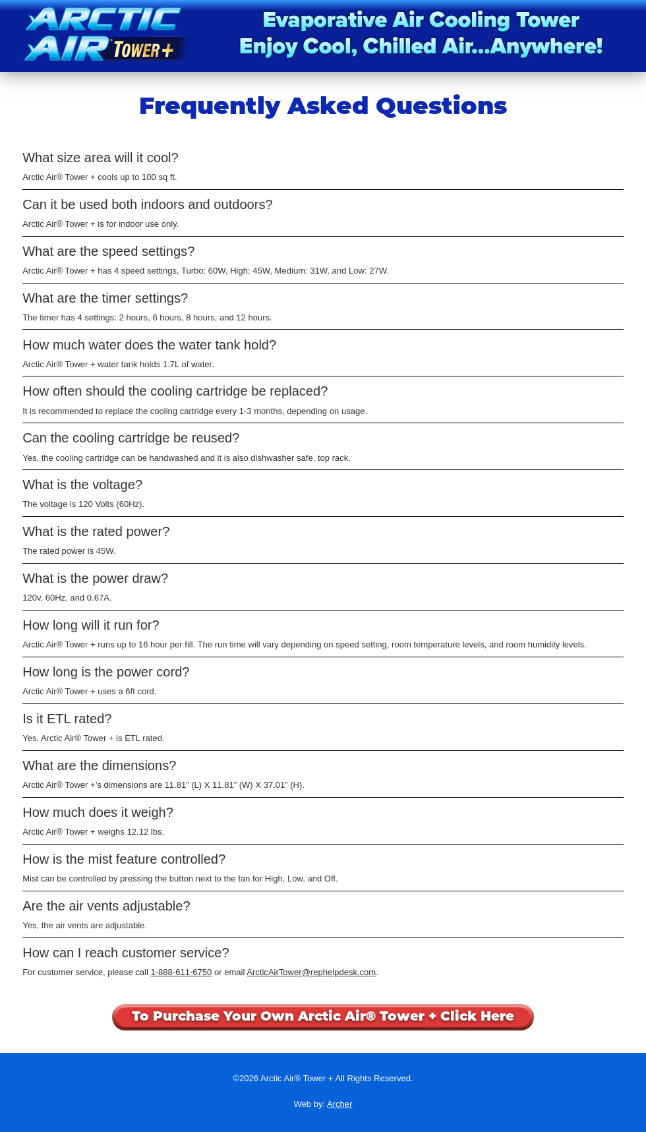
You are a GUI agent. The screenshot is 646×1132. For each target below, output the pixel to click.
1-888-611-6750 (181, 972)
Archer (339, 1104)
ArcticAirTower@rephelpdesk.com (311, 972)
